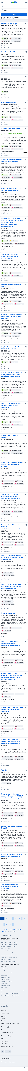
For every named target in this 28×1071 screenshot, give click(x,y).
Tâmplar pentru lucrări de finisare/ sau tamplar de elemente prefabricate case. (10, 496)
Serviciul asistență (6, 1021)
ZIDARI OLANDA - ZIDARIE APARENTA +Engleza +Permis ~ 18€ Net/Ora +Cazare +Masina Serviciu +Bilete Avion (11, 676)
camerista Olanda (5, 985)
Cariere (3, 1018)
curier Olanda (4, 971)
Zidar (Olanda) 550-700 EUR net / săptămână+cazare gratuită (12, 160)
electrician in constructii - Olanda (9, 944)
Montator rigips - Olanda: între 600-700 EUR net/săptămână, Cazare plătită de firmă (11, 586)
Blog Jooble (4, 1043)
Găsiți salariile (4, 1041)
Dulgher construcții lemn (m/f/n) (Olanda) (12, 827)
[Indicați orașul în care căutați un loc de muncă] (14, 10)
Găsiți (14, 14)
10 (15, 924)
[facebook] (2, 1051)
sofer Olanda (4, 975)
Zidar (3, 77)
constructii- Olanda (6, 948)
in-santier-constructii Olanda (8, 953)
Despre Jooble (5, 1013)
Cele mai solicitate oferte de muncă (9, 993)
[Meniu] (2, 2)
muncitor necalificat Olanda (8, 973)
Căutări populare (6, 935)
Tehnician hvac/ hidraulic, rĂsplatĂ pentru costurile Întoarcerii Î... (9, 886)
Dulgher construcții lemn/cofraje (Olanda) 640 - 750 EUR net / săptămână (12, 709)
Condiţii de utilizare (6, 1058)
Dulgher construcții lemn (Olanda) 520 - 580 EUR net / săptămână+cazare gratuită (10, 741)
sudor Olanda (4, 983)
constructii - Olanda (6, 959)
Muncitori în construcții (9, 24)
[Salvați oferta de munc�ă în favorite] (26, 254)
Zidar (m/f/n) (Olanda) (8, 102)
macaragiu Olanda (5, 979)
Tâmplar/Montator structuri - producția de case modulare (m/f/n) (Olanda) (10, 256)
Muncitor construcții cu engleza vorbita (11, 285)
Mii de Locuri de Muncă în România (10, 1023)
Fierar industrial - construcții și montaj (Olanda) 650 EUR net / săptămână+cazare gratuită (11, 374)
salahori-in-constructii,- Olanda (8, 946)
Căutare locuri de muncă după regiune (10, 995)
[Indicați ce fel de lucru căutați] (14, 6)
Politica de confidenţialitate (8, 1062)
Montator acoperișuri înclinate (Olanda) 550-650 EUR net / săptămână (11, 405)
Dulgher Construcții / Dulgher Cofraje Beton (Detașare (11, 348)
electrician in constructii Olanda (9, 942)
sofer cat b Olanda (5, 977)
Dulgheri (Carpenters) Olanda (11, 128)
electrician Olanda (5, 968)
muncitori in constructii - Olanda (9, 957)
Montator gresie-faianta (9, 613)
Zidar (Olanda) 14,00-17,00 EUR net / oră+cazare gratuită (11, 189)
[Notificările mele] (26, 2)
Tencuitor (4, 770)
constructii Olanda (5, 950)
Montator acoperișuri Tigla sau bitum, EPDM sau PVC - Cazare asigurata (11, 316)
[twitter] (6, 1051)
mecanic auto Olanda (6, 981)
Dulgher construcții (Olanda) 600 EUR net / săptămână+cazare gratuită (12, 464)
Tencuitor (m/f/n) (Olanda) (10, 52)
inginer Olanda (4, 987)
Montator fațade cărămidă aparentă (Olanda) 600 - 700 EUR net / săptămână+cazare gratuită (12, 796)
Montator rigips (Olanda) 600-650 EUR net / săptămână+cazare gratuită (11, 527)
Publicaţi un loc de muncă (7, 1032)
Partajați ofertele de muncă (8, 1030)
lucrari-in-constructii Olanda (8, 961)
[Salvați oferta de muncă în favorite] (26, 23)
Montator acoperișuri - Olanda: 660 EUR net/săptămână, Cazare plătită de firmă (12, 557)
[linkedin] (9, 1051)
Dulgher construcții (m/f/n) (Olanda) (10, 436)
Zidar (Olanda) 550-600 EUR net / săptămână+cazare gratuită (12, 855)
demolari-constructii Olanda (7, 955)
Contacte (3, 1016)
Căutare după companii (7, 1046)
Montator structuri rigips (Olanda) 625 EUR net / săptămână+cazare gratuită (10, 643)
